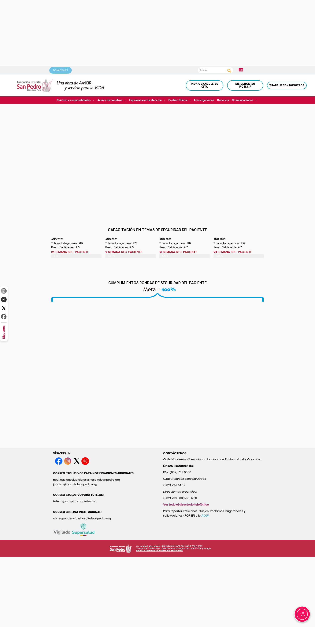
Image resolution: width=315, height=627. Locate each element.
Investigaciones (204, 100)
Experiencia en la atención (147, 100)
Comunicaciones (244, 100)
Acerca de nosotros (111, 100)
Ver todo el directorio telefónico (186, 505)
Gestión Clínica (179, 100)
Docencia (223, 100)
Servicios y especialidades (75, 100)
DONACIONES (60, 70)
